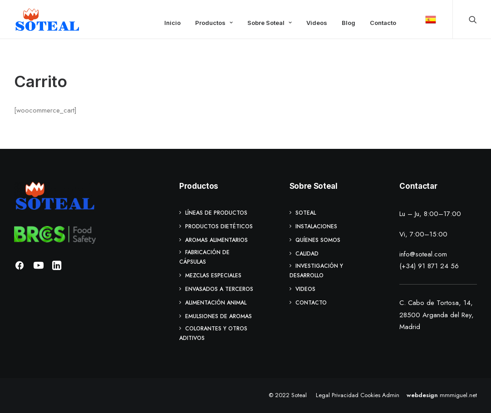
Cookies (370, 395)
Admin (390, 395)
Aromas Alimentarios (216, 240)
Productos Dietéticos (219, 226)
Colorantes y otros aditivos (213, 333)
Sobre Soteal (269, 22)
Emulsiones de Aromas (218, 316)
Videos (316, 22)
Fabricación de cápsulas (204, 257)
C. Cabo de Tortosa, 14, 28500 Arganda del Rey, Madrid (436, 315)
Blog (348, 22)
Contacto (383, 22)
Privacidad (345, 395)
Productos (214, 22)
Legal (323, 395)
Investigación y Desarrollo (316, 271)
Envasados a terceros (219, 289)
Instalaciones (316, 226)
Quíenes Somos (317, 240)
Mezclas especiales (213, 275)
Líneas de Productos (216, 213)
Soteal (305, 213)
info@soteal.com (423, 254)
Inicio (172, 22)
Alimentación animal (215, 303)
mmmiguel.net (458, 395)
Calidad (307, 254)
